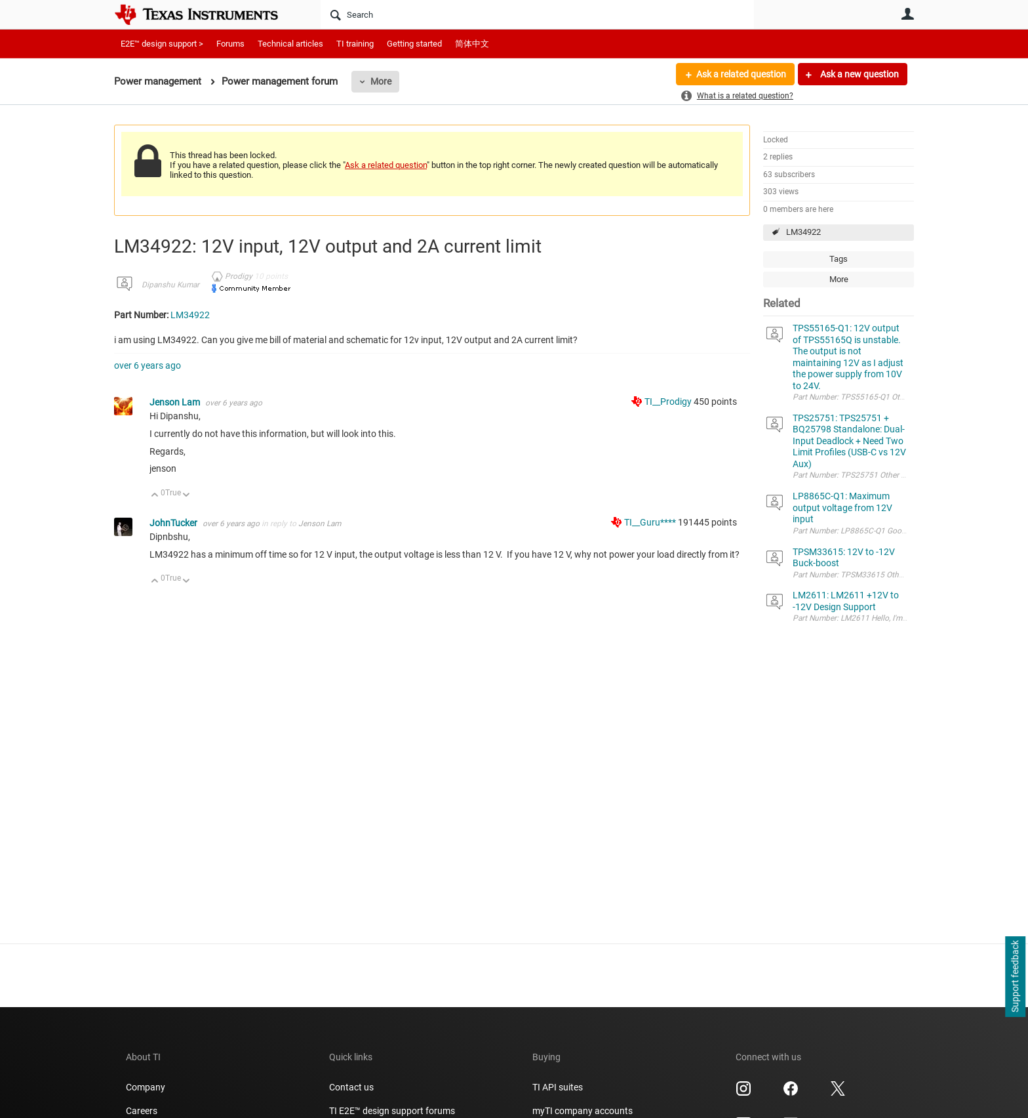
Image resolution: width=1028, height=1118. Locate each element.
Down (186, 495)
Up (155, 495)
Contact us (351, 1087)
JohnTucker (174, 523)
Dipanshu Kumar (170, 284)
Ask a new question (858, 74)
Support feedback (1015, 977)
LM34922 (803, 232)
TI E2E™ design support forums (392, 1111)
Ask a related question (741, 74)
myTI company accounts (582, 1111)
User (907, 13)
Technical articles (290, 44)
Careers (141, 1111)
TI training (355, 44)
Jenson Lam (175, 402)
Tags (838, 259)
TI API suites (557, 1087)
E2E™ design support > (162, 44)
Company (145, 1087)
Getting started (414, 44)
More (380, 81)
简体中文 (472, 44)
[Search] (537, 14)
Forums (230, 44)
